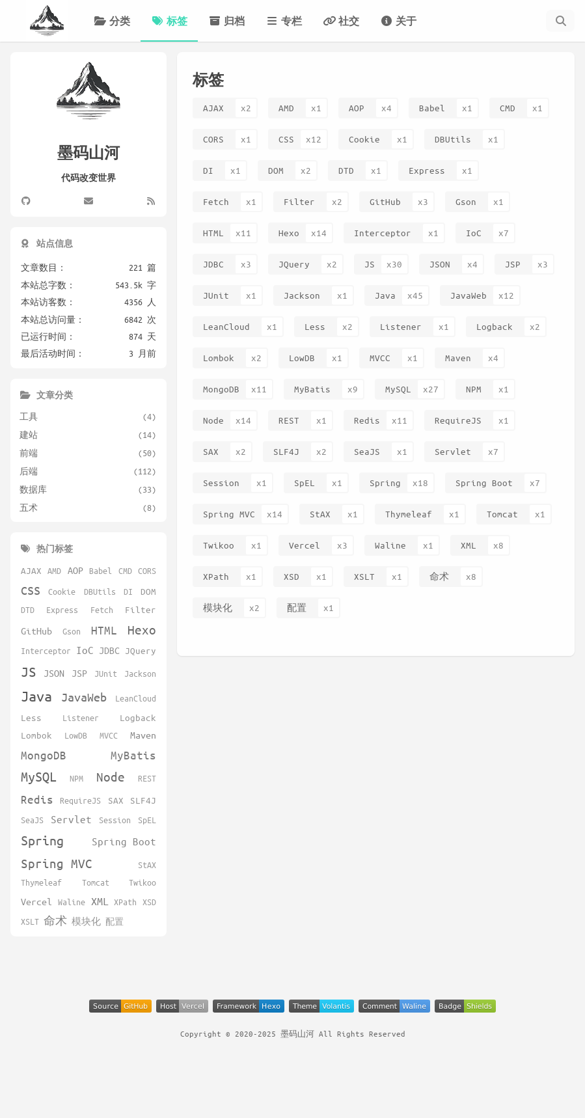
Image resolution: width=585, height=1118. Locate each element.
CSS (286, 138)
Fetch (216, 201)
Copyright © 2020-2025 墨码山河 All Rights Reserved (292, 1033)
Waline (390, 545)
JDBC (213, 263)
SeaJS (367, 451)
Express (427, 170)
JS (369, 263)
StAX (320, 513)
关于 (398, 21)
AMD (286, 107)
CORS (213, 138)
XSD (291, 576)
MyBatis (312, 388)
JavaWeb (468, 295)
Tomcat (502, 513)
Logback (494, 326)
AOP (356, 107)
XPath (216, 576)
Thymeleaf (408, 513)
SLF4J (286, 451)
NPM (474, 388)
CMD (507, 107)
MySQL (398, 388)
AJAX (213, 107)
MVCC (380, 357)
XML (468, 545)
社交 (341, 21)
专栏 (283, 21)
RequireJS (458, 420)
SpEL (304, 482)
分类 (112, 21)
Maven (458, 357)
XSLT (364, 576)
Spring (385, 482)
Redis (367, 420)
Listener (401, 326)
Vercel (304, 545)
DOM (276, 170)
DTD (346, 170)
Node (213, 420)
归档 (226, 21)
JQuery (294, 263)
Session (221, 482)
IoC (474, 232)
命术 (439, 576)
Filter (299, 201)
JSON (439, 263)
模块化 (217, 607)
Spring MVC (229, 513)
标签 (169, 21)
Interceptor (382, 232)
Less (315, 326)
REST (289, 420)
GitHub (385, 201)
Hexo (289, 232)
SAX (211, 451)
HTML (213, 232)
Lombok (218, 357)
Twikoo (218, 545)
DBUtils (453, 138)
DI (208, 170)
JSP (513, 263)
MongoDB (221, 388)
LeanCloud (226, 326)
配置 (296, 607)
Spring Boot (484, 482)
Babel (432, 107)
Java (385, 295)
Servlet (453, 451)
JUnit (216, 295)
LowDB (302, 357)
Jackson (302, 295)
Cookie (364, 138)
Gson (466, 201)
